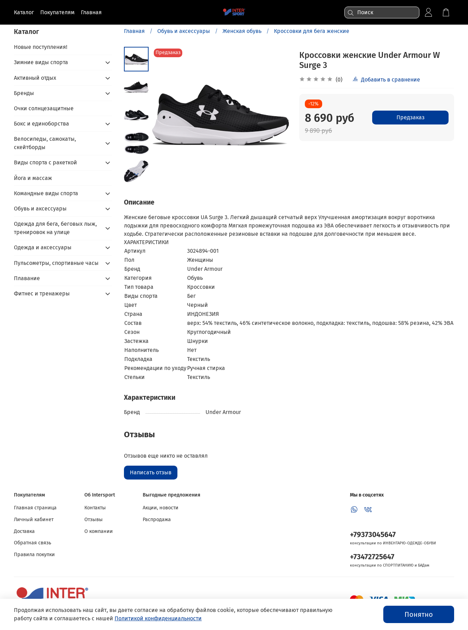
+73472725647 (372, 557)
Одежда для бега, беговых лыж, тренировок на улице (55, 228)
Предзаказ (410, 117)
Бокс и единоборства (41, 123)
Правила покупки (34, 555)
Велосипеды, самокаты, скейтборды (45, 143)
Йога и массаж (33, 178)
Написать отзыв (151, 472)
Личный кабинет (33, 520)
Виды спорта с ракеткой (45, 162)
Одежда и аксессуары (43, 247)
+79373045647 (373, 534)
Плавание (27, 278)
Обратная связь (32, 543)
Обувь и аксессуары (183, 31)
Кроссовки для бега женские (311, 31)
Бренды (24, 93)
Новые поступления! (40, 47)
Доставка (24, 531)
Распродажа (157, 520)
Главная (134, 31)
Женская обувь (242, 31)
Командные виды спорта (46, 193)
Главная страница (35, 508)
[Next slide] (136, 174)
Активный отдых (35, 78)
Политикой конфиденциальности (158, 618)
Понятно (418, 614)
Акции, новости (160, 508)
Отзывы (93, 520)
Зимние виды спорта (41, 62)
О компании (98, 531)
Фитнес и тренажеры (42, 293)
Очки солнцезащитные (44, 108)
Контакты (95, 508)
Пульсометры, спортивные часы (56, 263)
